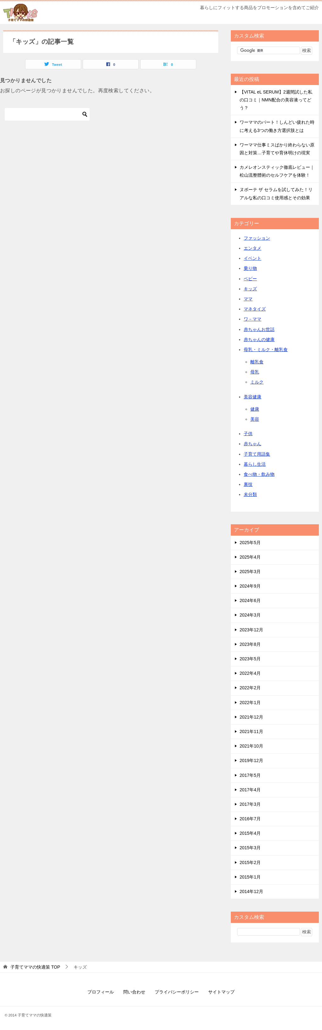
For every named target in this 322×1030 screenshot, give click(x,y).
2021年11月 (251, 731)
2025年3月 (250, 571)
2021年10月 (251, 745)
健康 (254, 409)
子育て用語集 (257, 454)
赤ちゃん (252, 443)
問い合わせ (134, 991)
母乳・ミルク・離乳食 (266, 349)
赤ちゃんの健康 (259, 339)
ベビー (250, 278)
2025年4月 (250, 557)
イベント (252, 258)
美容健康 (252, 396)
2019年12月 (251, 760)
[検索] (47, 114)
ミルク (257, 381)
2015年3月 (250, 847)
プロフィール (100, 991)
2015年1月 (250, 876)
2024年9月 (250, 586)
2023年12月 (251, 629)
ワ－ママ (252, 319)
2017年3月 (250, 804)
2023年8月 (250, 644)
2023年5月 (250, 658)
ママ (248, 298)
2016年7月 (250, 818)
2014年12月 (251, 891)
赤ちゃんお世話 (259, 329)
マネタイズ (255, 308)
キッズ (250, 288)
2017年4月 (250, 789)
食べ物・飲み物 (259, 474)
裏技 (248, 484)
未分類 (250, 494)
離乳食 (257, 361)
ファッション (257, 238)
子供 (248, 433)
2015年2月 (250, 862)
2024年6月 (250, 600)
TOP (35, 967)
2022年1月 (250, 702)
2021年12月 (251, 717)
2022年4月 (250, 673)
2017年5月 (250, 775)
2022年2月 (250, 687)
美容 (254, 419)
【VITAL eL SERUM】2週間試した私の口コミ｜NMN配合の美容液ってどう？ (276, 99)
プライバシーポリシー (177, 991)
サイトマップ (221, 991)
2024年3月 (250, 614)
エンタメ (252, 248)
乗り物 (250, 268)
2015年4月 (250, 833)
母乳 (254, 371)
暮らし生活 (255, 464)
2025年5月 (250, 542)
